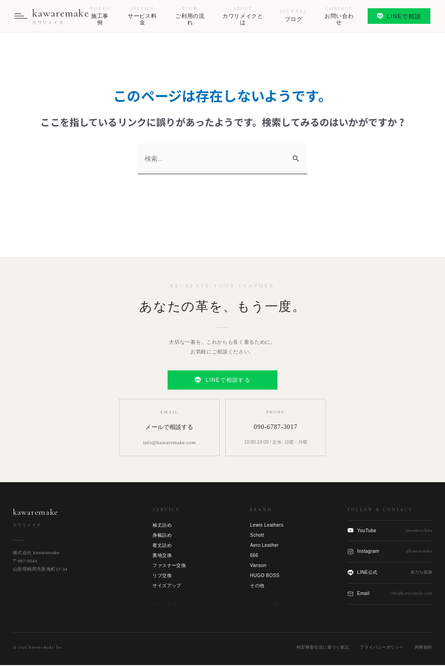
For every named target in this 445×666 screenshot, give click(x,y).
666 (254, 555)
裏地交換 (162, 555)
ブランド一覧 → (267, 603)
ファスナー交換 (169, 565)
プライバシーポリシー (381, 648)
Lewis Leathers (266, 525)
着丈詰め (162, 545)
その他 (257, 586)
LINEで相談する (222, 381)
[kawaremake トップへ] (53, 16)
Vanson (258, 565)
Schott (257, 535)
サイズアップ (166, 586)
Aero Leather (264, 545)
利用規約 (423, 648)
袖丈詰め (162, 525)
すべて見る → (167, 603)
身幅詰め (162, 535)
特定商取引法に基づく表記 (323, 648)
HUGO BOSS (264, 575)
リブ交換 (162, 575)
